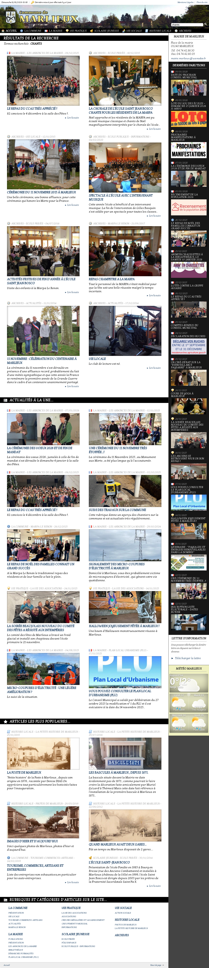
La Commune (32, 30)
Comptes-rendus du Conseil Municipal (184, 326)
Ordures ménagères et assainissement (83, 920)
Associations (69, 916)
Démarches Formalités (21, 953)
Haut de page (155, 965)
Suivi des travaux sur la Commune (117, 510)
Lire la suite (72, 117)
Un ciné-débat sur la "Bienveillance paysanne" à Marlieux (189, 373)
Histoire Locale (160, 30)
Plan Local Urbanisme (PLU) (127, 650)
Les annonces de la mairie (45, 53)
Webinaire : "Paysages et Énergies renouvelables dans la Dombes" (189, 558)
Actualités (33, 303)
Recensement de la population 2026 (189, 204)
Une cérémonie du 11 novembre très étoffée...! (189, 588)
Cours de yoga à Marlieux (189, 403)
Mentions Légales (186, 2)
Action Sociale (123, 913)
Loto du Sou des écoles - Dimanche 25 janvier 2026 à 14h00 (189, 114)
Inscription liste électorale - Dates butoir (189, 618)
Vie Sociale (134, 30)
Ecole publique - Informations (128, 136)
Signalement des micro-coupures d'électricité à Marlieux (117, 566)
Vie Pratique (78, 30)
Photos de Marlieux (49, 803)
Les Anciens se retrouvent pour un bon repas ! (189, 467)
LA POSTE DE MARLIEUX (24, 773)
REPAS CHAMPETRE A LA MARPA (112, 279)
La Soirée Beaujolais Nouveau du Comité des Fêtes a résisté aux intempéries (40, 628)
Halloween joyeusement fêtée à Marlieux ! (124, 626)
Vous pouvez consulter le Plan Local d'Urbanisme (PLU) (189, 498)
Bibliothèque (15, 950)
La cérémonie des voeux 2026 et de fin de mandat (189, 176)
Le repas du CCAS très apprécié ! (32, 109)
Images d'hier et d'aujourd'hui (32, 841)
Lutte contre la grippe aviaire (187, 287)
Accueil (11, 30)
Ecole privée (116, 53)
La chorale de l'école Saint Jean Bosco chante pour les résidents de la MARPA (121, 111)
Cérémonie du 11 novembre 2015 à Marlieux (41, 192)
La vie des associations (46, 588)
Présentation (16, 913)
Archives (185, 30)
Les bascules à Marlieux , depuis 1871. (118, 773)
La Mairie (55, 30)
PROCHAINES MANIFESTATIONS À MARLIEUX (189, 146)
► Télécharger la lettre (186, 658)
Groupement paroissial (75, 923)
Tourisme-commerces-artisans (52, 858)
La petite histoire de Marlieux (57, 731)
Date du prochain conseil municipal (189, 85)
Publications (15, 939)
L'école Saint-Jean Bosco (109, 863)
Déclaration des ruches (189, 344)
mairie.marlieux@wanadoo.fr (188, 58)
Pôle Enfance (69, 942)
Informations (69, 927)
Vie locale (33, 136)
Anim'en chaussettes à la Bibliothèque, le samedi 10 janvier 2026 (189, 265)
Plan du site (202, 2)
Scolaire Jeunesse (106, 30)
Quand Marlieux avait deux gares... (117, 844)
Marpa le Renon (118, 223)
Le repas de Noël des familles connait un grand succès (189, 234)
